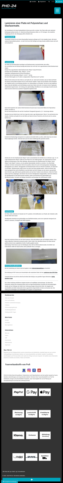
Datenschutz (8, 340)
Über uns (7, 333)
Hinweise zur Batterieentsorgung (12, 302)
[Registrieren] (42, 1)
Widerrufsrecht (8, 342)
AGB (6, 337)
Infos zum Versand (9, 298)
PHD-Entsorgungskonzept (11, 307)
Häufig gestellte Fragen (10, 312)
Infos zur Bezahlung (9, 300)
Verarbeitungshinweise (10, 309)
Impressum (7, 345)
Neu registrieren (9, 325)
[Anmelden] (33, 1)
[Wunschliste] (53, 1)
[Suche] (49, 1)
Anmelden (7, 322)
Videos (6, 335)
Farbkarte (7, 305)
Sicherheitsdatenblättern (38, 268)
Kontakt (7, 320)
